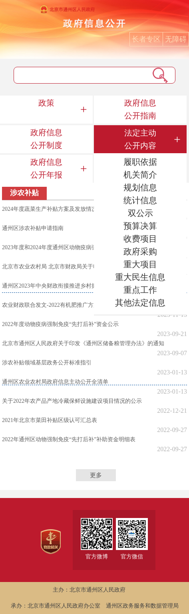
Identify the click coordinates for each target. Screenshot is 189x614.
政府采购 (140, 251)
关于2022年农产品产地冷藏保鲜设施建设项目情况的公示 (72, 401)
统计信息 (140, 200)
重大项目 (140, 264)
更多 (96, 475)
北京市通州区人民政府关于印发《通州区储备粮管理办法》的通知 (83, 343)
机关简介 (140, 175)
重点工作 (140, 290)
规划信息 (140, 187)
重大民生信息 (140, 277)
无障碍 (176, 39)
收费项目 (140, 239)
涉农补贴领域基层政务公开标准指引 (47, 363)
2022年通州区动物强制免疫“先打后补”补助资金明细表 (68, 439)
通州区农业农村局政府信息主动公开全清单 (55, 382)
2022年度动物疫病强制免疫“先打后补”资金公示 (60, 324)
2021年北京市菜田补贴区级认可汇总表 (49, 420)
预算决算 (140, 226)
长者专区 (146, 39)
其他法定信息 (140, 303)
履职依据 (140, 162)
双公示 (140, 213)
